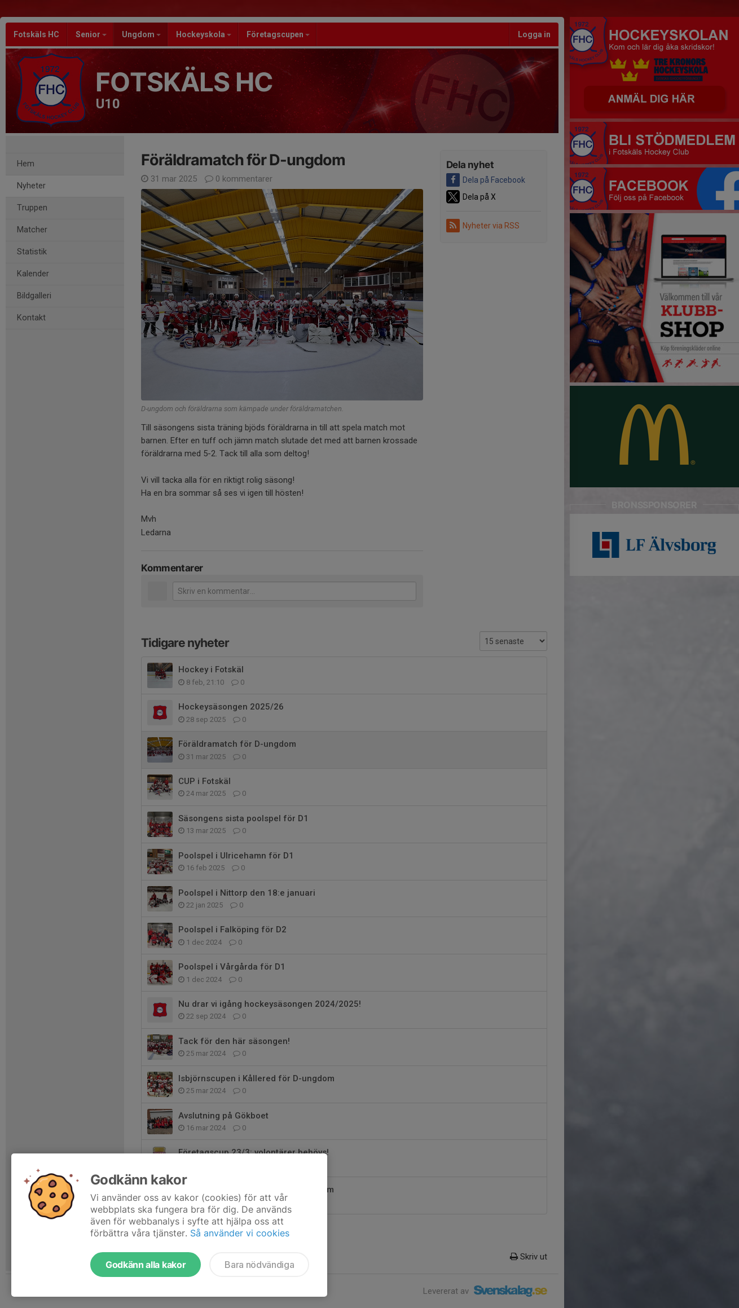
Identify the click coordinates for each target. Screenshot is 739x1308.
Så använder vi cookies (239, 1233)
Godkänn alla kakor (145, 1264)
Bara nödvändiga (259, 1264)
